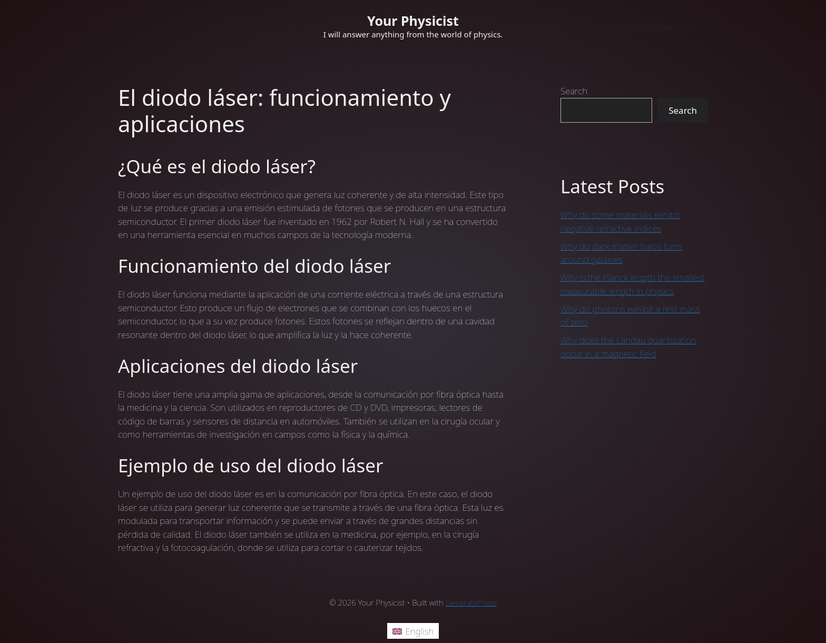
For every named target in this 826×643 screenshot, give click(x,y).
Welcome (544, 26)
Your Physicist (413, 20)
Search (573, 91)
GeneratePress (471, 602)
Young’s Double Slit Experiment (639, 26)
